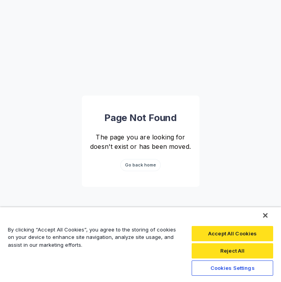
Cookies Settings (232, 268)
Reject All (232, 251)
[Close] (265, 215)
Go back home (140, 165)
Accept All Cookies (232, 233)
